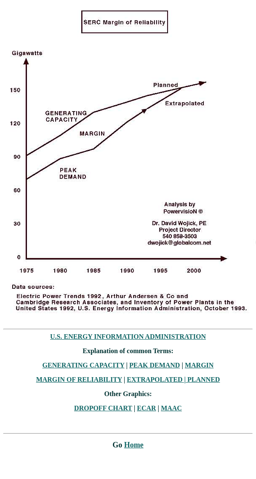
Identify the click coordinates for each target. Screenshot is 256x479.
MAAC (171, 408)
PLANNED (203, 379)
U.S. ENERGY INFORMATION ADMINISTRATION (128, 336)
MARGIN (199, 365)
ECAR (146, 408)
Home (134, 445)
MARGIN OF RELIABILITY (79, 379)
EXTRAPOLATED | (157, 379)
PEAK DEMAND (154, 365)
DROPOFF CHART (103, 408)
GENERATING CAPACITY (84, 365)
